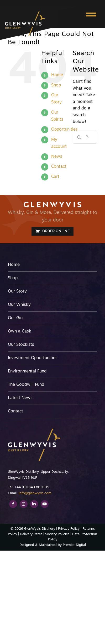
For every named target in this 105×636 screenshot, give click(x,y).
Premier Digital (74, 545)
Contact (58, 167)
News (56, 157)
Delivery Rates (31, 534)
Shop (56, 85)
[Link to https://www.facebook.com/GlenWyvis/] (13, 504)
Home (57, 75)
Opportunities (64, 129)
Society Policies (57, 534)
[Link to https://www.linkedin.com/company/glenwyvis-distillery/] (34, 504)
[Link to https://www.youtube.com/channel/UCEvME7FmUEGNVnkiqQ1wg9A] (45, 504)
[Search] (79, 137)
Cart (55, 177)
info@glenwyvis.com (35, 493)
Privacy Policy (69, 528)
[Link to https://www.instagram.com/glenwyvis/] (24, 504)
